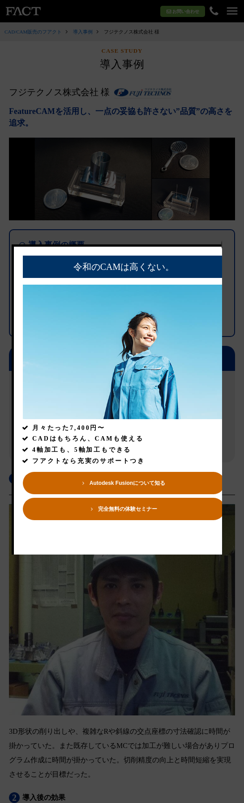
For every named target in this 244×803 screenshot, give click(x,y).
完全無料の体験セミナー (124, 527)
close (232, 263)
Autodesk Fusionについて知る (124, 501)
